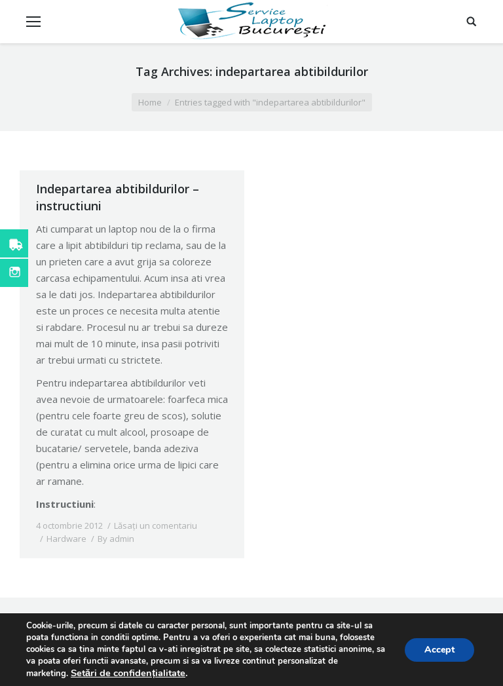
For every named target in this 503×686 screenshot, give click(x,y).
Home (150, 102)
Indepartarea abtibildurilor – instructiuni (117, 197)
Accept (439, 649)
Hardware (66, 538)
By (116, 538)
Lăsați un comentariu (155, 525)
